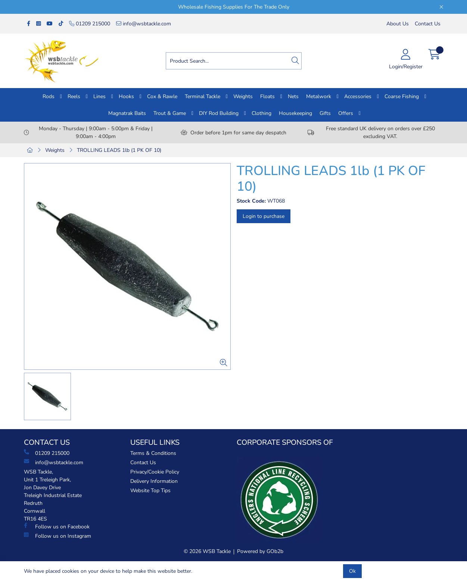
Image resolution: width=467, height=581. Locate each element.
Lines (99, 96)
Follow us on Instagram (57, 536)
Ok (352, 571)
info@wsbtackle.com (143, 23)
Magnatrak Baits (127, 113)
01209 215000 (89, 23)
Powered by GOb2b (260, 551)
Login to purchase (263, 216)
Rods (49, 96)
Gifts (325, 113)
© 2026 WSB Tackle (207, 551)
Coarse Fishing (402, 96)
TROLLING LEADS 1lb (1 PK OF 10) (119, 150)
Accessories (357, 96)
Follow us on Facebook (57, 526)
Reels (74, 96)
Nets (293, 96)
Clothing (261, 113)
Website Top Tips (150, 490)
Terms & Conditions (153, 453)
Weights (243, 96)
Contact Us (427, 23)
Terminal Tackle (202, 96)
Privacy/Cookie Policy (154, 471)
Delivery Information (154, 481)
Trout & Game (169, 113)
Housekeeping (295, 113)
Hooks (126, 96)
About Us (397, 23)
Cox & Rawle (162, 96)
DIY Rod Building (219, 113)
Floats (267, 96)
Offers (345, 113)
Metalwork (318, 96)
